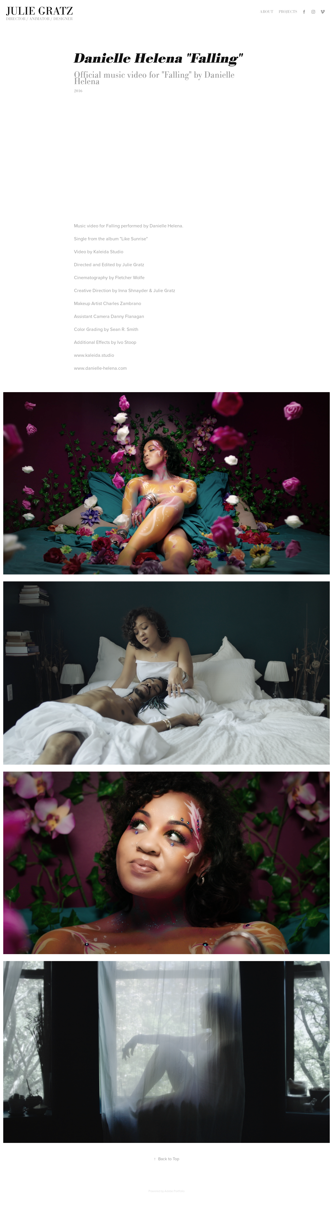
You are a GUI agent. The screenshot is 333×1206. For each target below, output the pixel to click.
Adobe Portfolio (174, 1191)
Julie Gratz (39, 11)
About (266, 11)
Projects (288, 11)
